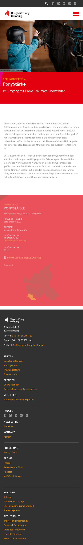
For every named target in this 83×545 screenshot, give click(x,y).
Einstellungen (19, 525)
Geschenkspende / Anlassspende (20, 389)
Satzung (7, 497)
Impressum (9, 521)
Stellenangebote (12, 510)
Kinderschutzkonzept (14, 501)
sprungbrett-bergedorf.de (24, 263)
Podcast (8, 472)
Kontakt (7, 437)
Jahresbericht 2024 (13, 467)
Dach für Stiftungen (13, 361)
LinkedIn (8, 534)
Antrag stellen (10, 453)
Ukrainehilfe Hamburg (15, 245)
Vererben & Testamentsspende (18, 400)
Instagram (20, 530)
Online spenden (11, 385)
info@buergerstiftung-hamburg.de (28, 345)
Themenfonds (10, 374)
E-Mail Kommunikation (15, 539)
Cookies (8, 525)
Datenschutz (22, 521)
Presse (7, 463)
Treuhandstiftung (12, 370)
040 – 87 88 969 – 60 (22, 336)
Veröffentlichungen (13, 476)
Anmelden (8, 426)
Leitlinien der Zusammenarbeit (19, 506)
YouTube (18, 534)
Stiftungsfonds (11, 365)
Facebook (8, 530)
